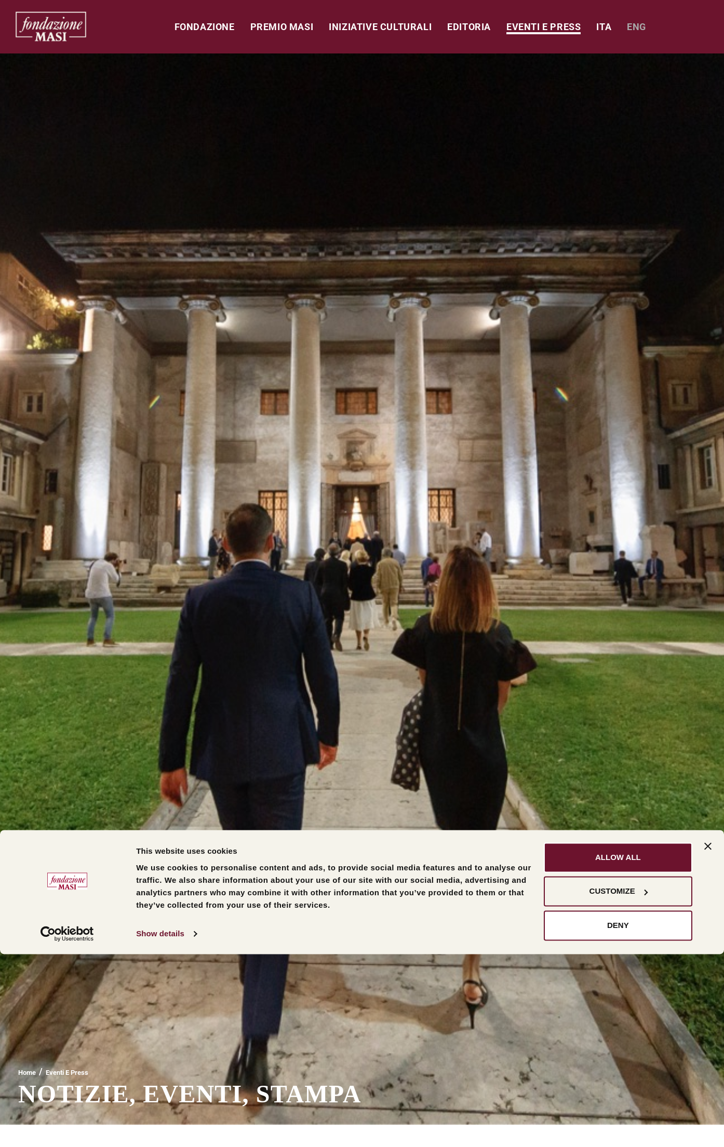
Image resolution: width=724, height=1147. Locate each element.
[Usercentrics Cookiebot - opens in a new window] (67, 1127)
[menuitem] (603, 27)
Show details (160, 1126)
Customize (618, 1084)
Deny (618, 1118)
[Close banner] (708, 1039)
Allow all (618, 1050)
